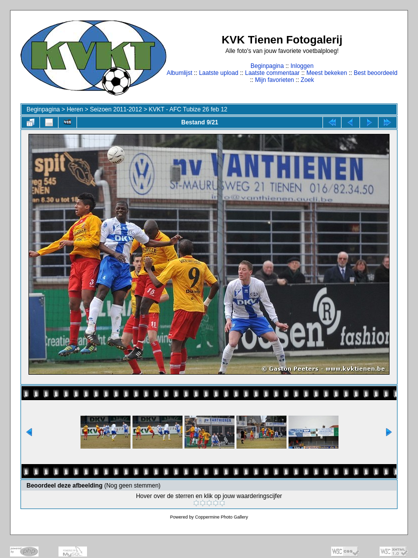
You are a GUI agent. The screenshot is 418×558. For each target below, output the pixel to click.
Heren (74, 109)
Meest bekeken (326, 72)
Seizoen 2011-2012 (116, 109)
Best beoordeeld (375, 72)
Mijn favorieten (274, 79)
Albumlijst (179, 72)
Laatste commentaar (272, 72)
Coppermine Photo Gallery (221, 517)
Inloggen (302, 65)
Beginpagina (267, 65)
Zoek (307, 79)
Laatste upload (218, 72)
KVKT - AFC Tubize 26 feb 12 (188, 109)
